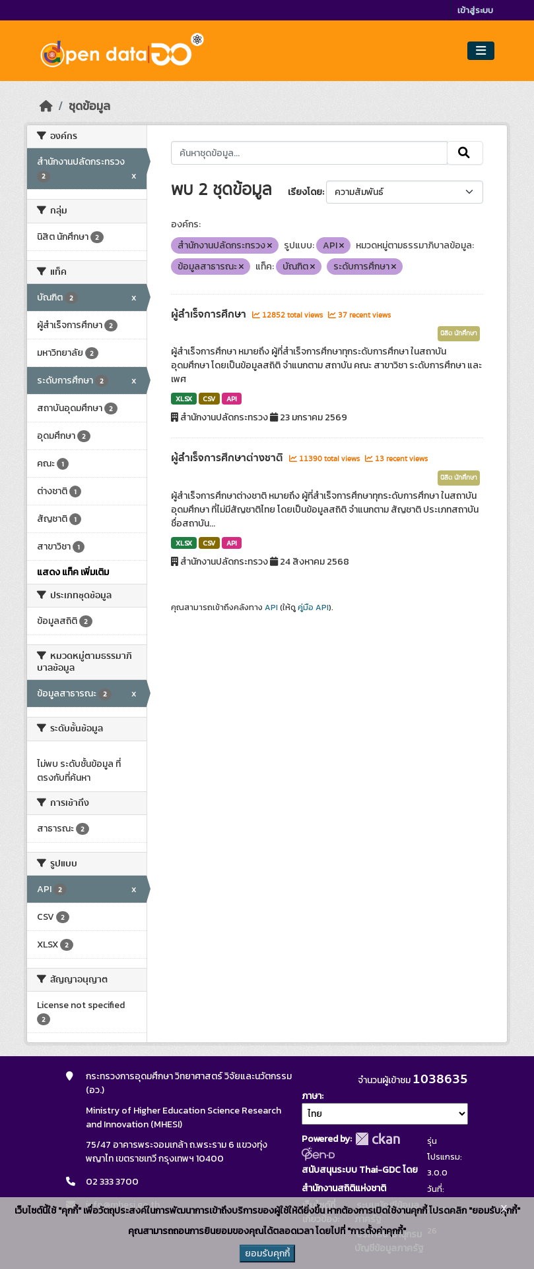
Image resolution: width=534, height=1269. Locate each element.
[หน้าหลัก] (46, 106)
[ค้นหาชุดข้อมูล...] (309, 153)
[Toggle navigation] (480, 51)
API (231, 398)
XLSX (184, 398)
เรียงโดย (305, 192)
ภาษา (311, 1096)
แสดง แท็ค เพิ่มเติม (73, 572)
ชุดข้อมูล (89, 106)
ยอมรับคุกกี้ (267, 1253)
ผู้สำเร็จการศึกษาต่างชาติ (228, 457)
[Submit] (465, 153)
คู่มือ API (313, 607)
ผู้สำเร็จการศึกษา (210, 314)
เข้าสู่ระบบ (475, 10)
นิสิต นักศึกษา (458, 333)
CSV (209, 398)
